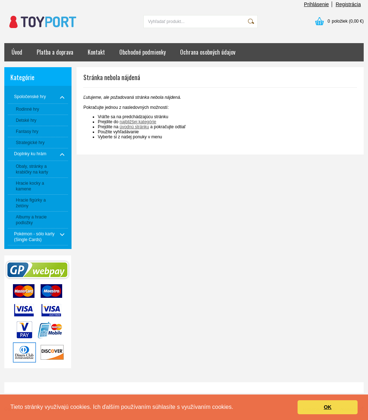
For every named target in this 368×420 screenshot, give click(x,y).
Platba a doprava (55, 52)
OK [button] (328, 407)
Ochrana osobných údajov (207, 52)
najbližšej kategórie (138, 121)
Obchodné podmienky (142, 52)
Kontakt (96, 52)
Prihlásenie (316, 4)
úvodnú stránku (134, 126)
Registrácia (348, 4)
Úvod (17, 52)
